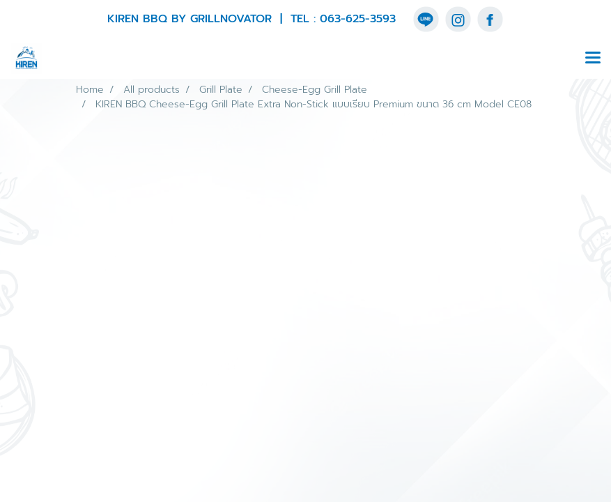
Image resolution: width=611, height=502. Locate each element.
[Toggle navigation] (593, 58)
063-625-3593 (358, 18)
